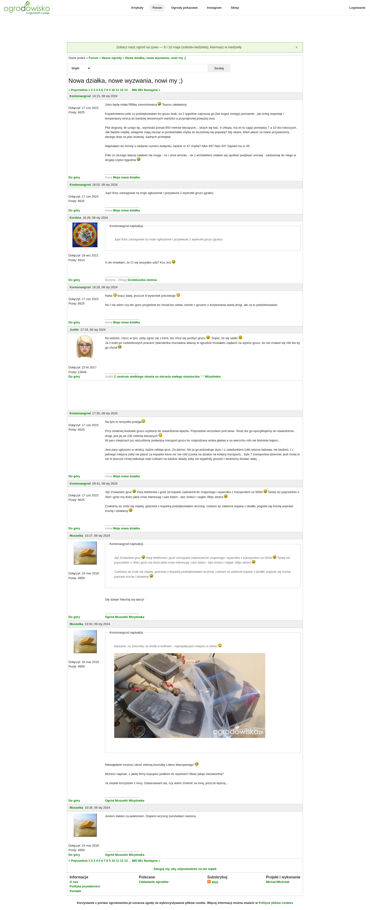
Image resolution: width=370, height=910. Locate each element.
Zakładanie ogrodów (153, 882)
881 (140, 90)
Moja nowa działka (126, 177)
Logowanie (357, 7)
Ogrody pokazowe (184, 7)
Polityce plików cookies (276, 903)
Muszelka (76, 535)
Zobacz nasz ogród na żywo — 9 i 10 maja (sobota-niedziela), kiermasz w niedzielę (178, 47)
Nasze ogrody (112, 58)
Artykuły (137, 7)
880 (134, 90)
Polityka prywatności (85, 886)
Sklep (235, 7)
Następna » (152, 90)
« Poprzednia (78, 90)
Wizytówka (212, 376)
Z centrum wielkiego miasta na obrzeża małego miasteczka (157, 376)
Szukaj (219, 68)
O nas (74, 882)
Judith (74, 329)
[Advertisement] (185, 29)
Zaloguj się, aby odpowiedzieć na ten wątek (185, 869)
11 (117, 90)
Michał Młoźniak (277, 882)
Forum (157, 7)
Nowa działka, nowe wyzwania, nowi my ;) (155, 58)
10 (113, 90)
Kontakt (75, 891)
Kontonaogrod (80, 96)
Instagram (214, 7)
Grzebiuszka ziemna (142, 280)
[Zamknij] (296, 47)
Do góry (74, 177)
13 (126, 90)
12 (121, 90)
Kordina (75, 217)
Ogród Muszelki (116, 617)
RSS (212, 882)
